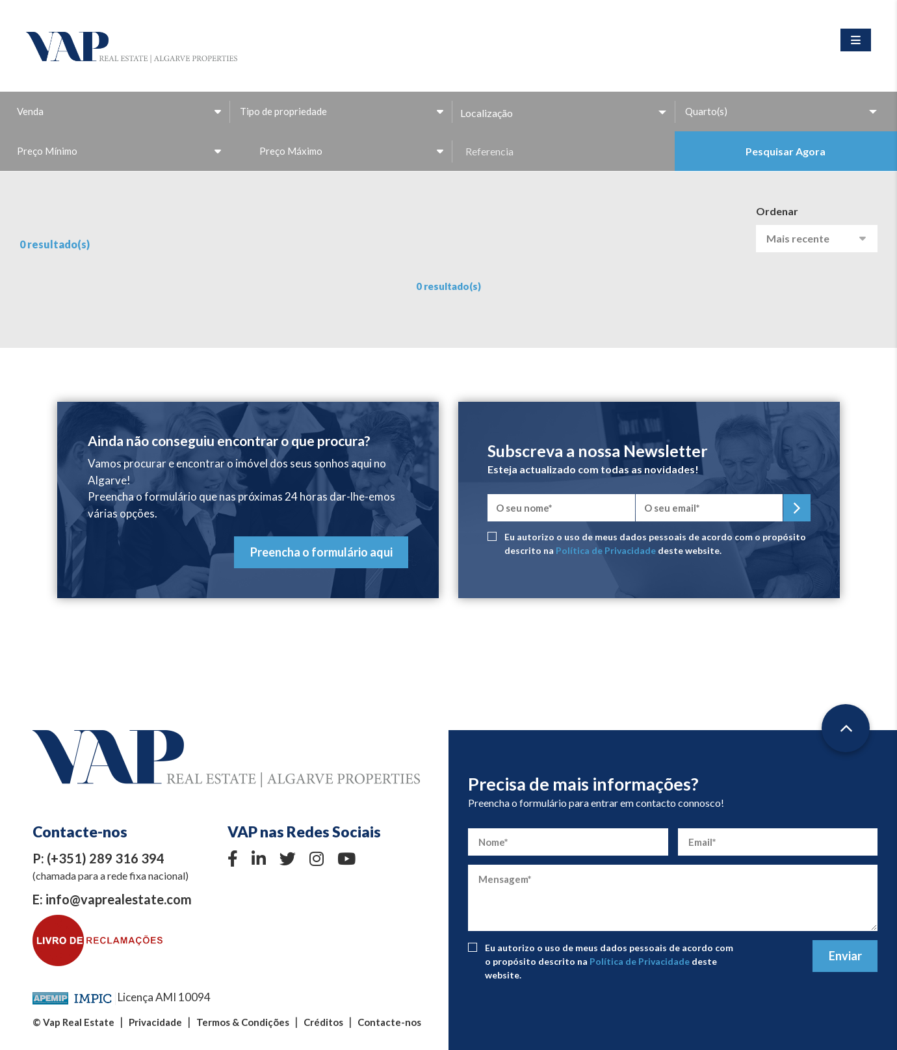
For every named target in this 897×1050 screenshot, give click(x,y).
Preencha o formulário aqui (321, 552)
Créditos (323, 1022)
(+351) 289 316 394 (105, 858)
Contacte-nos (389, 1022)
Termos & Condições (242, 1022)
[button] (563, 112)
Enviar (845, 956)
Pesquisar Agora (786, 151)
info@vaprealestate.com (119, 899)
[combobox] (117, 111)
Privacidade (155, 1022)
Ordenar (777, 211)
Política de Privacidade (606, 550)
